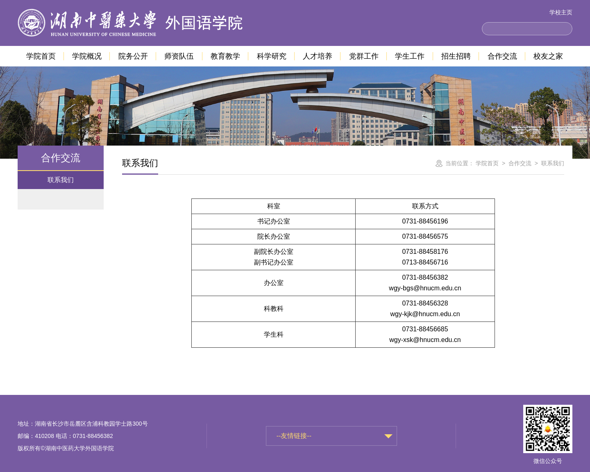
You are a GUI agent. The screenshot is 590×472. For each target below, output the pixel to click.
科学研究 (271, 56)
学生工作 (409, 56)
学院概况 (87, 56)
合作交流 (502, 56)
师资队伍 (179, 56)
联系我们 (61, 179)
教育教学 (225, 56)
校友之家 (548, 56)
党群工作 (364, 56)
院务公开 (133, 56)
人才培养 (317, 56)
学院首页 (41, 56)
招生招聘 (456, 56)
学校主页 (560, 12)
